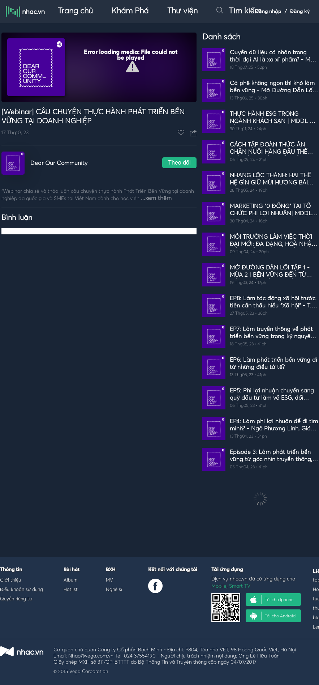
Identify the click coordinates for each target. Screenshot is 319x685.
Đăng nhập (268, 11)
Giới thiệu (10, 580)
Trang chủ (75, 11)
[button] (132, 67)
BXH (110, 569)
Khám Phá (130, 11)
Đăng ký (300, 11)
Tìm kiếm (238, 11)
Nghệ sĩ (114, 589)
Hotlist (71, 589)
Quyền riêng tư (16, 598)
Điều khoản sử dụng (21, 589)
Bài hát (71, 569)
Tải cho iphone (272, 599)
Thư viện (182, 11)
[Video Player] (99, 67)
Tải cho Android (273, 616)
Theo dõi (179, 162)
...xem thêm (156, 198)
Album (70, 580)
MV (109, 580)
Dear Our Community (58, 163)
